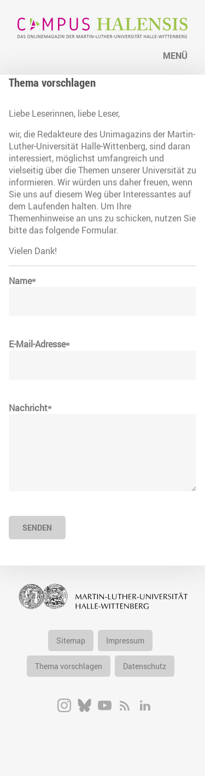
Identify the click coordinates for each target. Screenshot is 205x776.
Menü (175, 56)
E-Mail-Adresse (37, 344)
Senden (37, 527)
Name (20, 281)
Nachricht (28, 408)
